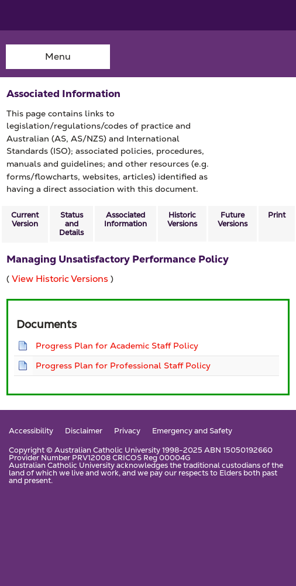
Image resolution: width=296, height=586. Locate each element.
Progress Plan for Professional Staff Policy (123, 365)
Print (276, 215)
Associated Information (125, 219)
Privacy (127, 431)
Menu (58, 56)
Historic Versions (182, 219)
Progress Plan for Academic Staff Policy (117, 345)
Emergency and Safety (192, 431)
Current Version (25, 219)
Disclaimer (83, 431)
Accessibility (31, 431)
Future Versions (232, 219)
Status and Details (71, 223)
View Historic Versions (60, 279)
